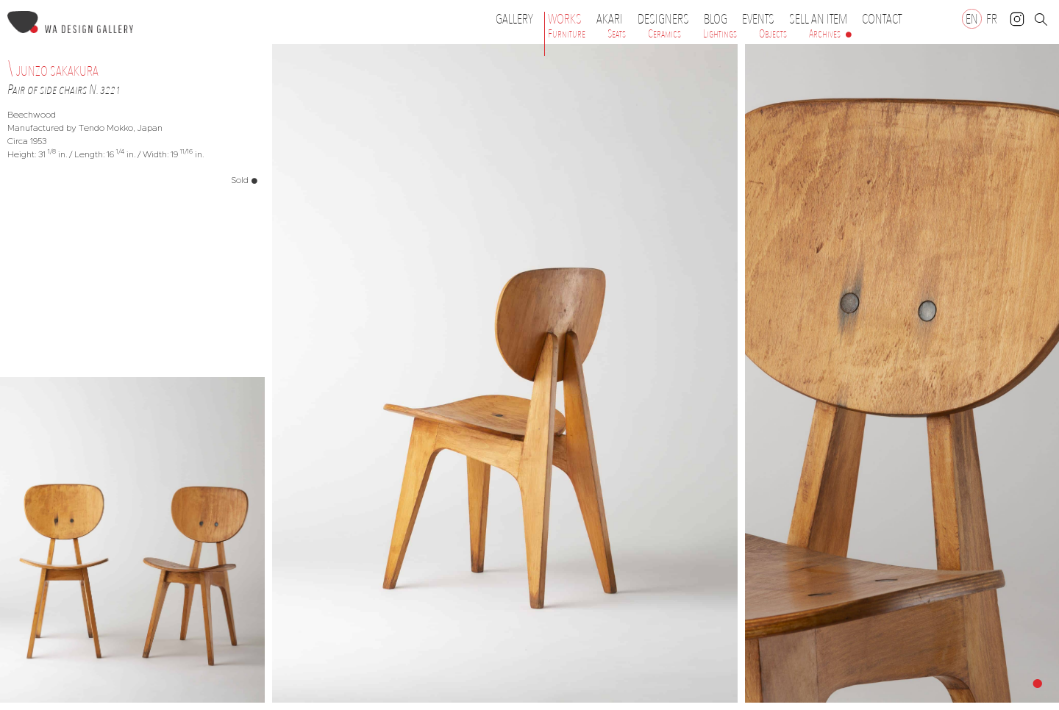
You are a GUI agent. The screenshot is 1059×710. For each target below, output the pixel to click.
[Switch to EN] (972, 19)
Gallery (514, 19)
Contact (882, 19)
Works (568, 19)
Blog (715, 19)
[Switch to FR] (992, 19)
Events (762, 19)
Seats (616, 33)
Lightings (720, 33)
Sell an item (818, 19)
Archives (825, 33)
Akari (609, 19)
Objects (773, 33)
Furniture (566, 33)
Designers (667, 19)
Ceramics (664, 33)
